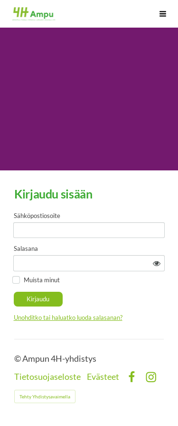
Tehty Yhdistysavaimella (44, 396)
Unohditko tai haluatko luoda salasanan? (68, 317)
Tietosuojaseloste (47, 377)
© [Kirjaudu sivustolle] (18, 359)
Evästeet (103, 377)
